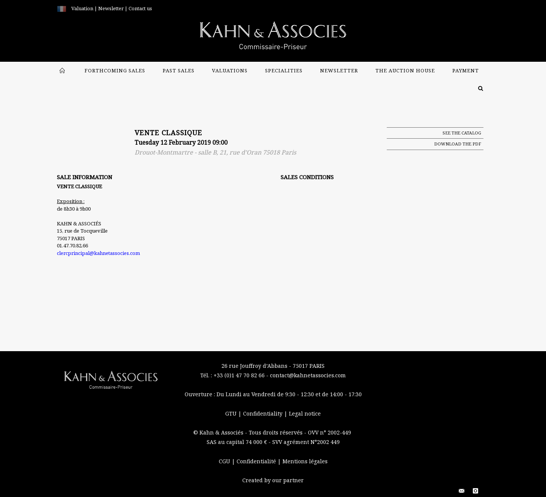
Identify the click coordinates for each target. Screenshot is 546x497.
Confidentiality (263, 413)
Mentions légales (305, 461)
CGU (225, 461)
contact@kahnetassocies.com (308, 375)
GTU (231, 413)
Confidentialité (257, 461)
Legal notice (305, 413)
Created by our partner (273, 480)
